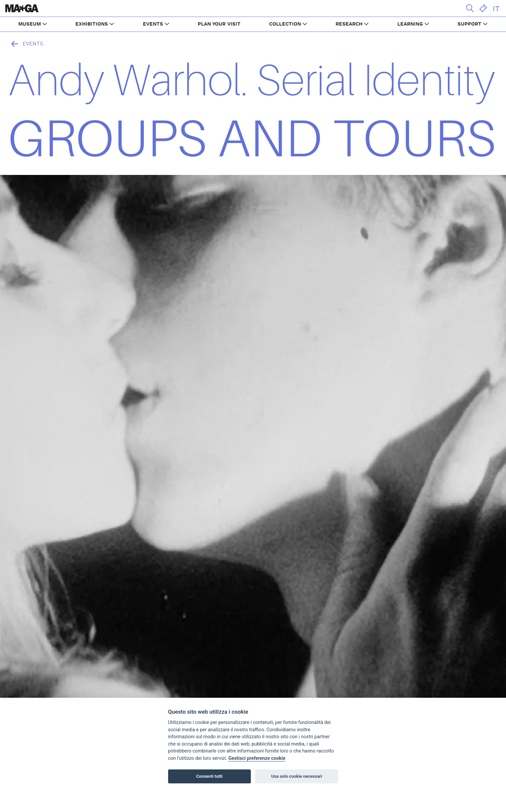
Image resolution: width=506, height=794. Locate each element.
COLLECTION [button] (285, 24)
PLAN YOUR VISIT (219, 24)
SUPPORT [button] (469, 24)
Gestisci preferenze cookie (256, 758)
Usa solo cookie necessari (296, 776)
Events (25, 43)
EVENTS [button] (153, 24)
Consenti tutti (209, 776)
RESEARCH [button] (349, 24)
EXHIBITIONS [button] (91, 24)
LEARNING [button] (410, 24)
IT (496, 9)
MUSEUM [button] (29, 24)
